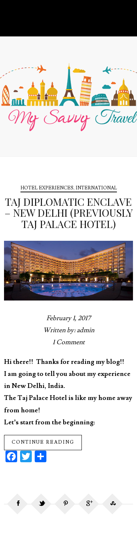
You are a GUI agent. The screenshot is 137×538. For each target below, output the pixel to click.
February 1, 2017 (68, 318)
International (96, 188)
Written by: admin (68, 330)
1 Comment (69, 342)
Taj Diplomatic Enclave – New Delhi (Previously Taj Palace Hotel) (68, 213)
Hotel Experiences (46, 188)
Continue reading (43, 442)
